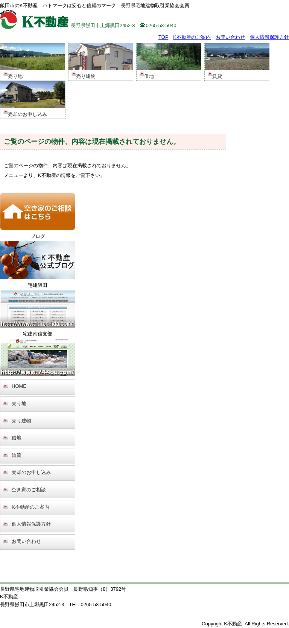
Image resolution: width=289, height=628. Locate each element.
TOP (163, 37)
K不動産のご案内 (192, 37)
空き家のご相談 (29, 489)
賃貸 (16, 455)
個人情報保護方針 (269, 37)
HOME (19, 386)
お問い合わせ (230, 37)
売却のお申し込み (31, 472)
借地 (16, 438)
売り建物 (21, 421)
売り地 (19, 403)
